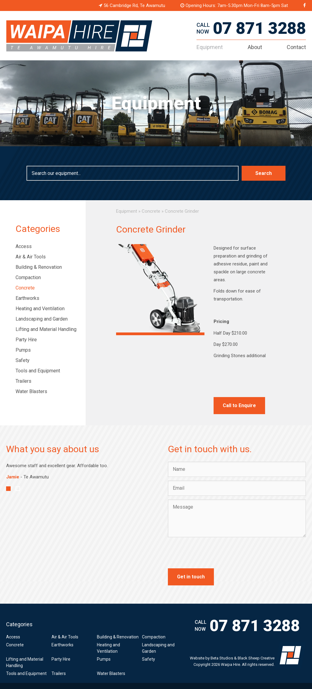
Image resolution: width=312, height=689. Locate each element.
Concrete (25, 288)
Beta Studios (222, 658)
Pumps (23, 350)
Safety (23, 360)
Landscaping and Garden (42, 319)
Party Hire (26, 340)
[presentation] (214, 553)
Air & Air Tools (31, 257)
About (255, 47)
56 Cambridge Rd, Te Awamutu (132, 5)
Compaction (28, 277)
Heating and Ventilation (40, 308)
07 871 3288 (259, 28)
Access (24, 246)
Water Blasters (31, 391)
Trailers (23, 381)
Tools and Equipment (38, 371)
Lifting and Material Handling (46, 329)
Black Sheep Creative (256, 658)
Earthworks (27, 298)
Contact (296, 47)
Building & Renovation (39, 267)
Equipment (210, 47)
